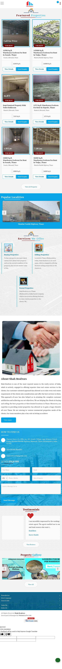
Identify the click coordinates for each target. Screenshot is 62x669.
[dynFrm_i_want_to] (46, 478)
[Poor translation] (7, 634)
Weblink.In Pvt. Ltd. (25, 615)
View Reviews (31, 545)
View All (31, 584)
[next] (58, 213)
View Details (9, 69)
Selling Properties (42, 255)
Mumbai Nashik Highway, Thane (33, 224)
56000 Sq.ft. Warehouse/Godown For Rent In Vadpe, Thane (45, 160)
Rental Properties (26, 288)
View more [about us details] (8, 420)
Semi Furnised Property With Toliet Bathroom (14, 106)
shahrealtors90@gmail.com (16, 456)
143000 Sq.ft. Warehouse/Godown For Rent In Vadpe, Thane (45, 52)
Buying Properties (11, 255)
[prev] (4, 213)
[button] (14, 449)
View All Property (31, 187)
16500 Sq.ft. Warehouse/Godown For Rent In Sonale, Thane (15, 52)
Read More (9, 525)
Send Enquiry (22, 69)
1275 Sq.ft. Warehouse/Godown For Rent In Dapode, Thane (46, 106)
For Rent (9, 46)
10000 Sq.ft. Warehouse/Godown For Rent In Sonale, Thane (15, 160)
